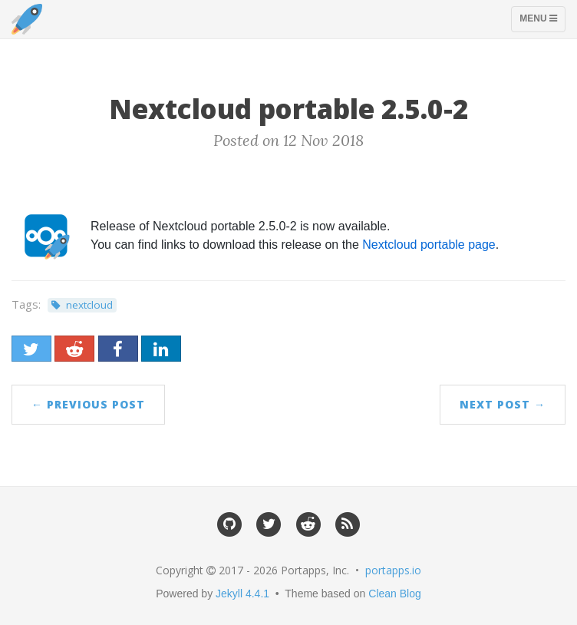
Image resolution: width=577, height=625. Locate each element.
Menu (542, 22)
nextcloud (89, 305)
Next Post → (503, 404)
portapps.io (393, 570)
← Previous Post (88, 404)
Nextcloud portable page (428, 244)
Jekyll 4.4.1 (242, 593)
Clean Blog (394, 593)
